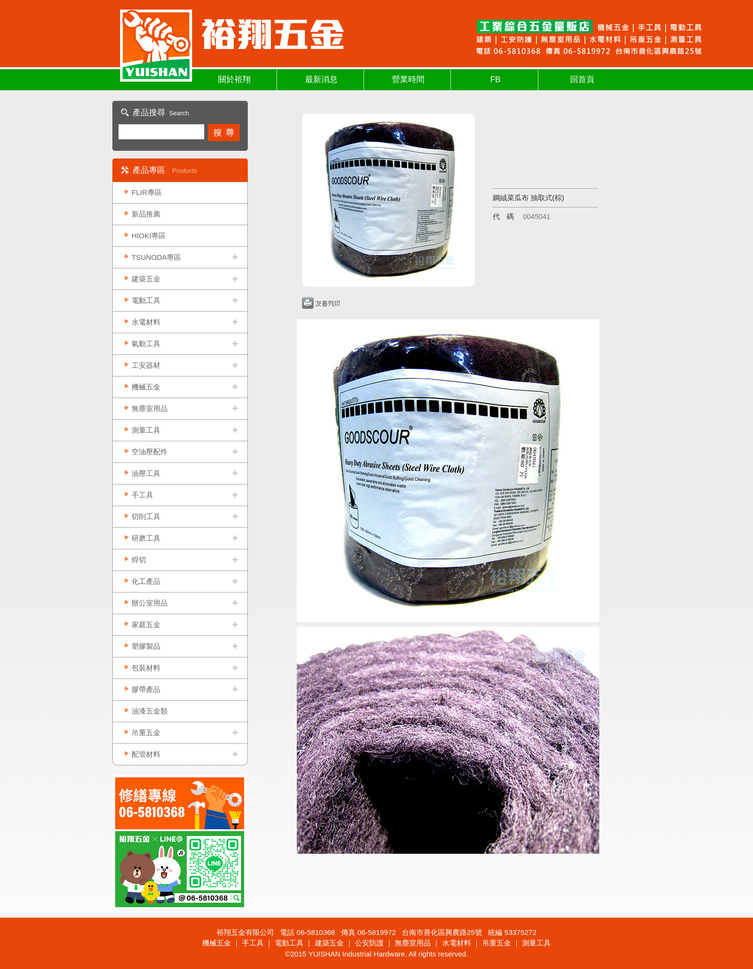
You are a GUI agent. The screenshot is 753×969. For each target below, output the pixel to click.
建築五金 (146, 279)
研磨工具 (146, 538)
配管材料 (146, 754)
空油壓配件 (150, 452)
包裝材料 (146, 668)
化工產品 (146, 581)
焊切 (139, 560)
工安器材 (146, 365)
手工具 (142, 495)
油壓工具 (146, 473)
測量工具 (146, 430)
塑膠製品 (146, 646)
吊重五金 (146, 732)
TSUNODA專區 (156, 257)
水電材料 (146, 322)
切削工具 (146, 516)
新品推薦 (146, 214)
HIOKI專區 (149, 235)
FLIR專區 (147, 192)
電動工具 (146, 300)
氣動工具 (146, 343)
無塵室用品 (150, 408)
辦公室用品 (150, 603)
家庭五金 (146, 624)
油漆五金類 (150, 711)
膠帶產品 (146, 689)
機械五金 (146, 387)
